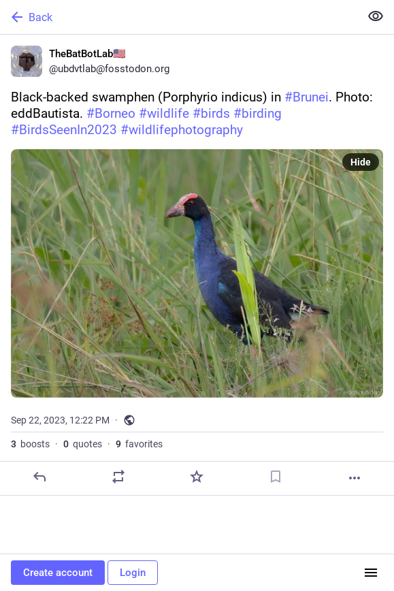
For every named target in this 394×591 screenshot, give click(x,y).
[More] (354, 478)
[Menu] (371, 572)
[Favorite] (196, 476)
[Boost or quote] (118, 476)
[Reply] (39, 476)
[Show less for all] (375, 16)
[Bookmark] (275, 476)
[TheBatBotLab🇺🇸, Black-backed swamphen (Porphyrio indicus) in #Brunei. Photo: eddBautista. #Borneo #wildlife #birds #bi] (197, 265)
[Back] (178, 17)
